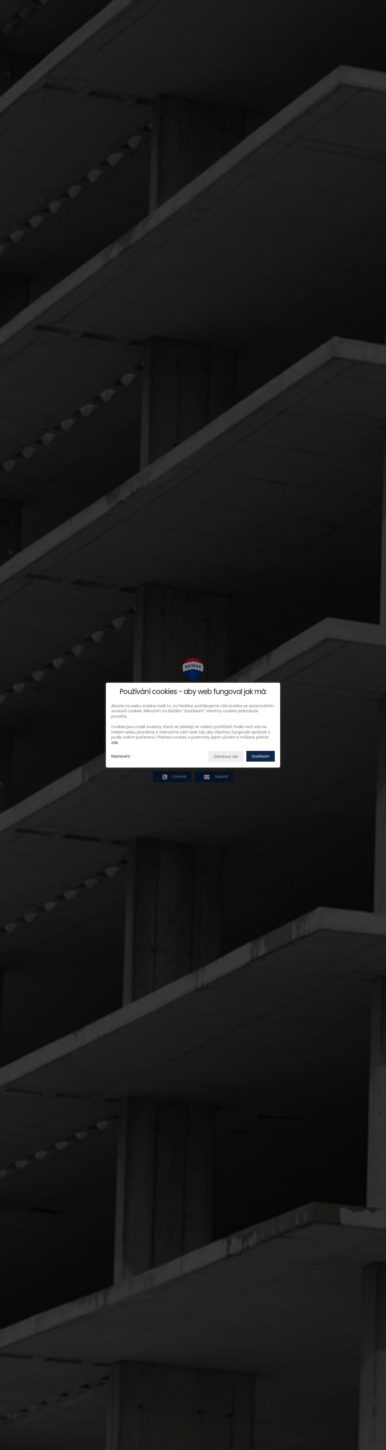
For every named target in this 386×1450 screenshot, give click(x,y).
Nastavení (120, 756)
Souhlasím (260, 756)
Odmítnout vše (226, 756)
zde (114, 742)
